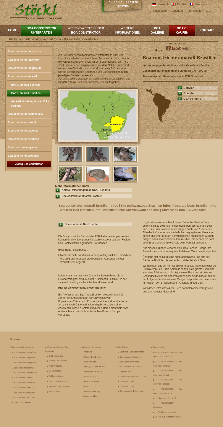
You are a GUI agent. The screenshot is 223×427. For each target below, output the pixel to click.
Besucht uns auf (177, 43)
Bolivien (188, 87)
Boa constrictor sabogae (23, 130)
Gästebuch (160, 10)
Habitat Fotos (125, 372)
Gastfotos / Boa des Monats (132, 352)
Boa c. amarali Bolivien (25, 84)
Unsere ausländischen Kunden (133, 376)
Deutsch (163, 4)
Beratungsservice (92, 381)
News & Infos (54, 392)
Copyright (177, 10)
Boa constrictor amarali (22, 76)
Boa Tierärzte (90, 362)
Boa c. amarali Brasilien (25, 93)
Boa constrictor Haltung (59, 381)
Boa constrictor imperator (24, 59)
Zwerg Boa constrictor (29, 164)
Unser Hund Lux (91, 396)
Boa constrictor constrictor (24, 51)
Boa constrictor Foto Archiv (131, 391)
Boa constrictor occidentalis (25, 113)
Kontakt (206, 30)
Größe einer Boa (56, 356)
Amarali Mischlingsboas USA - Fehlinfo (30, 103)
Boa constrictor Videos (129, 362)
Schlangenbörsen (56, 376)
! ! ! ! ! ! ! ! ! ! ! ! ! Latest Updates (122, 4)
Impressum (194, 10)
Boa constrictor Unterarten (41, 30)
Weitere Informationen (127, 30)
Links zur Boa (90, 376)
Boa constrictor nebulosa (23, 139)
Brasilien (189, 93)
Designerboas (55, 371)
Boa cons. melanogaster (23, 147)
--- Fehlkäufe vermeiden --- (166, 412)
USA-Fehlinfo (192, 98)
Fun (86, 386)
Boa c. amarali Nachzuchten (82, 224)
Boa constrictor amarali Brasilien (82, 196)
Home (12, 30)
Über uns (88, 352)
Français (201, 4)
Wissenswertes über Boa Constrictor (86, 30)
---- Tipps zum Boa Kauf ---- (167, 398)
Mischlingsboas (55, 366)
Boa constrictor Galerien (130, 357)
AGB (208, 10)
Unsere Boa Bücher (93, 357)
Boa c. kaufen (182, 30)
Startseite (12, 39)
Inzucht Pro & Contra (58, 361)
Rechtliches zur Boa (93, 372)
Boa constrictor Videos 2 (130, 366)
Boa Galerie (157, 30)
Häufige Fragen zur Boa (94, 366)
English (182, 4)
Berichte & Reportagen (59, 386)
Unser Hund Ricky (92, 391)
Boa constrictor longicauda (24, 68)
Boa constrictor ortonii (22, 122)
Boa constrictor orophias (23, 155)
